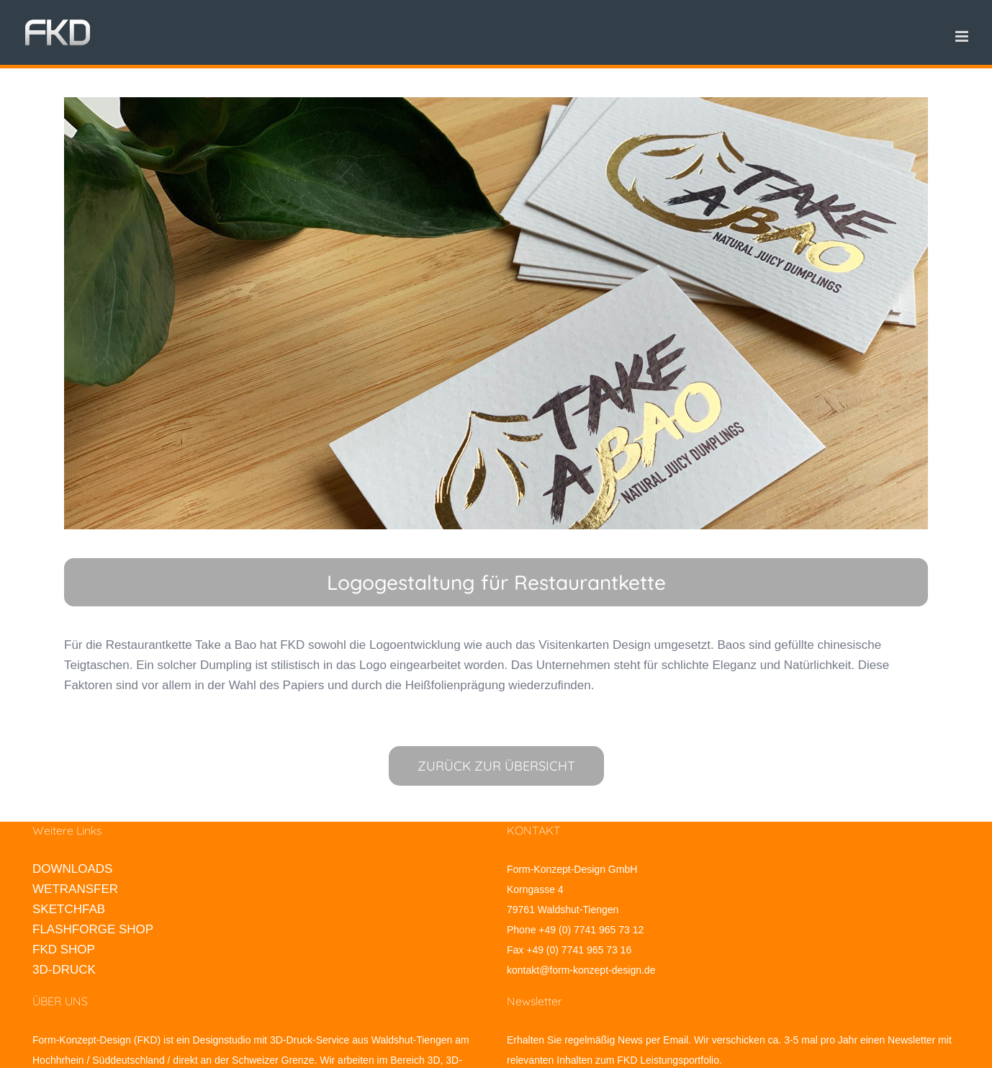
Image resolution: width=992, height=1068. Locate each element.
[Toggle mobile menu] (962, 36)
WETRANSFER (75, 889)
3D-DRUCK (64, 970)
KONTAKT (534, 830)
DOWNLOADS (72, 869)
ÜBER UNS (60, 1001)
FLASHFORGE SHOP (92, 929)
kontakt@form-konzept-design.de (581, 970)
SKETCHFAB (68, 909)
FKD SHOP (63, 949)
